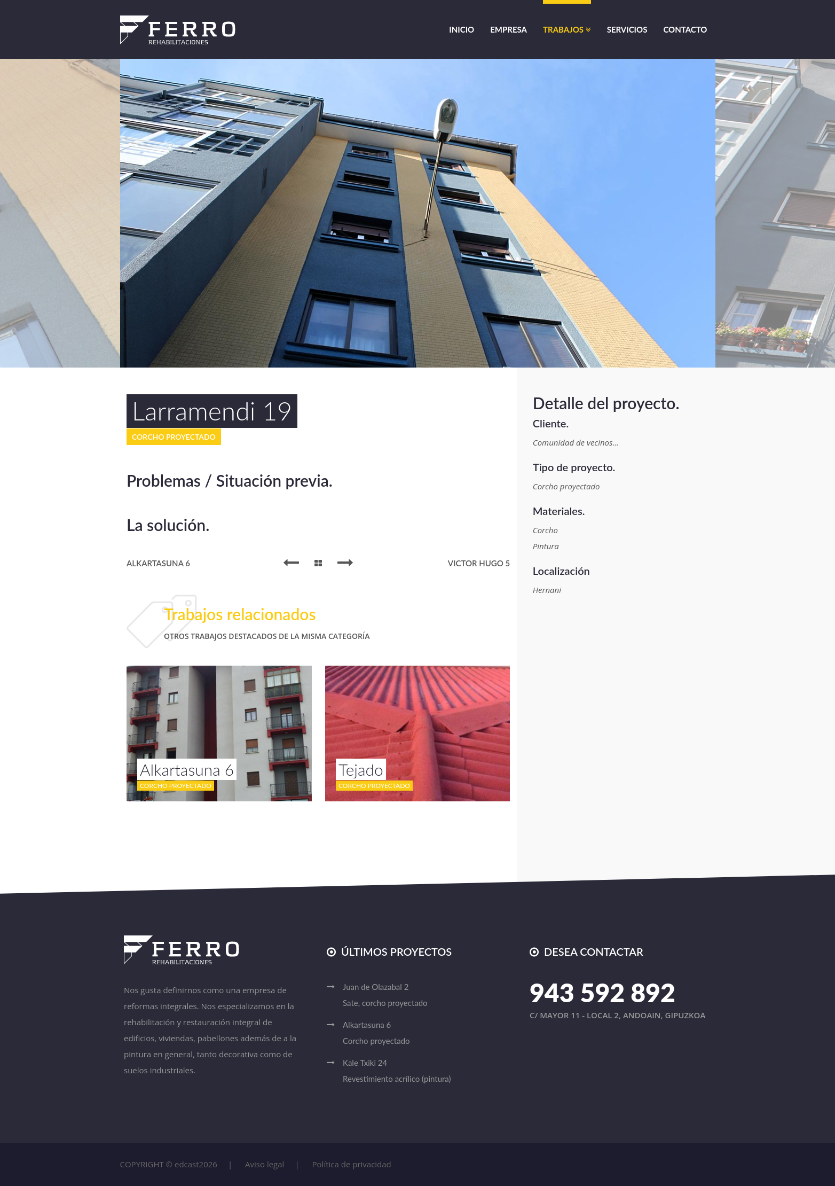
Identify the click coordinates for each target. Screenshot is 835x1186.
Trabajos (567, 29)
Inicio (461, 29)
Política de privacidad (351, 1164)
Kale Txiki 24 (425, 1072)
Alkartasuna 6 (425, 1034)
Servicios (627, 29)
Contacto (685, 29)
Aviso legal (264, 1164)
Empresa (508, 29)
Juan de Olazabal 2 (425, 996)
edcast (187, 1164)
